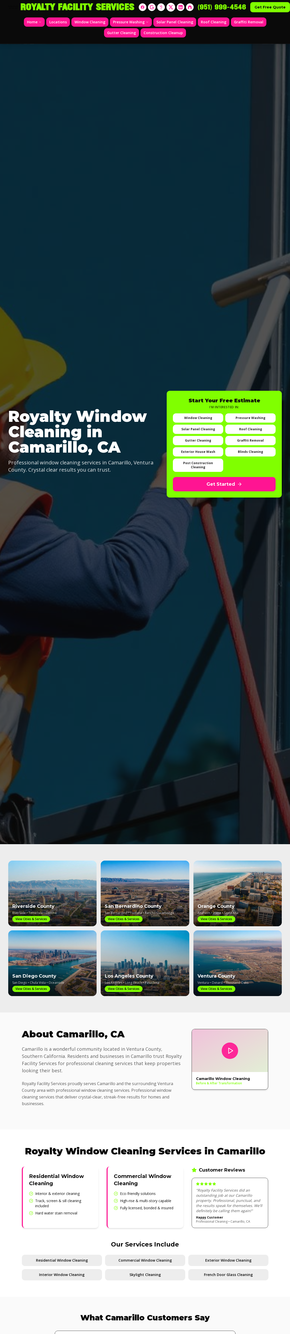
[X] (170, 7)
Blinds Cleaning (250, 452)
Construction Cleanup (163, 32)
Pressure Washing (131, 22)
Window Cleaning (89, 22)
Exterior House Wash (198, 452)
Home (34, 22)
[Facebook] (142, 7)
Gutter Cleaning (121, 32)
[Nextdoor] (190, 7)
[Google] (152, 7)
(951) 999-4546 (222, 7)
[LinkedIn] (180, 7)
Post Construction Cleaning (198, 465)
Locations (58, 22)
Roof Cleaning (213, 22)
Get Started (224, 484)
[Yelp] (161, 7)
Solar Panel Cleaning (174, 22)
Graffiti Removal (248, 22)
